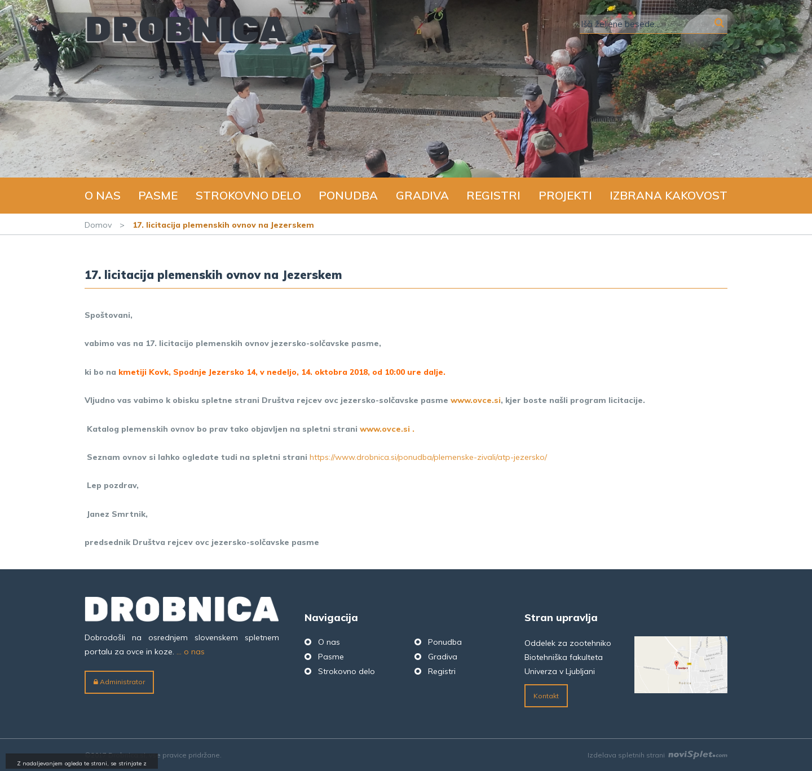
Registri (493, 195)
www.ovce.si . (387, 429)
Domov (98, 225)
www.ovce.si (476, 400)
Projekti (565, 195)
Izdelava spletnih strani (657, 755)
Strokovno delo (248, 195)
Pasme (158, 195)
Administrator (119, 681)
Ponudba (348, 195)
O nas (103, 195)
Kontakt (546, 696)
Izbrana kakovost (668, 195)
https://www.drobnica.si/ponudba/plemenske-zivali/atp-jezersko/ (428, 457)
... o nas (190, 651)
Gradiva (422, 195)
